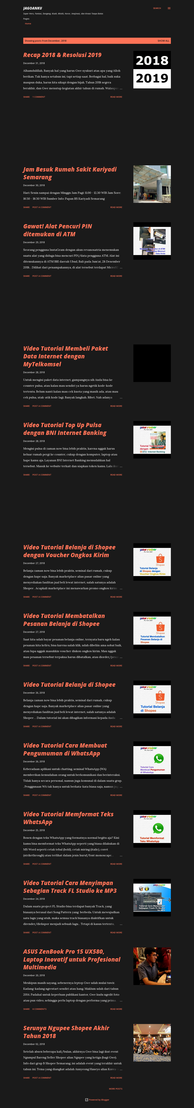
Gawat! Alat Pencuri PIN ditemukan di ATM (57, 230)
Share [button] (26, 96)
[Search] (157, 8)
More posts (115, 1088)
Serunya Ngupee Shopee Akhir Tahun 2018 (66, 1032)
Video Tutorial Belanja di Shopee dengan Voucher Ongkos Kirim (69, 551)
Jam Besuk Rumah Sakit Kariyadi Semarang (70, 173)
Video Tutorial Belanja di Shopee (69, 684)
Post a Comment (42, 207)
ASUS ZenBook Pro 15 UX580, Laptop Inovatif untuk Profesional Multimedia (71, 959)
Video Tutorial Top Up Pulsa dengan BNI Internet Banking (64, 429)
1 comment (39, 96)
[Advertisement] (72, 132)
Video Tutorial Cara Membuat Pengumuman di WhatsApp (65, 749)
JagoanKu (32, 8)
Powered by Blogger (97, 1099)
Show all (163, 40)
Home (28, 23)
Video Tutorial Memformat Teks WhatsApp (68, 818)
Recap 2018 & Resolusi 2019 (62, 55)
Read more (116, 96)
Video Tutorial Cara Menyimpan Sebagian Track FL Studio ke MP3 (70, 887)
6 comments (39, 1009)
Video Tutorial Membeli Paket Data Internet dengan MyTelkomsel (65, 356)
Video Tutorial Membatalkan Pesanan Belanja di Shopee (64, 620)
